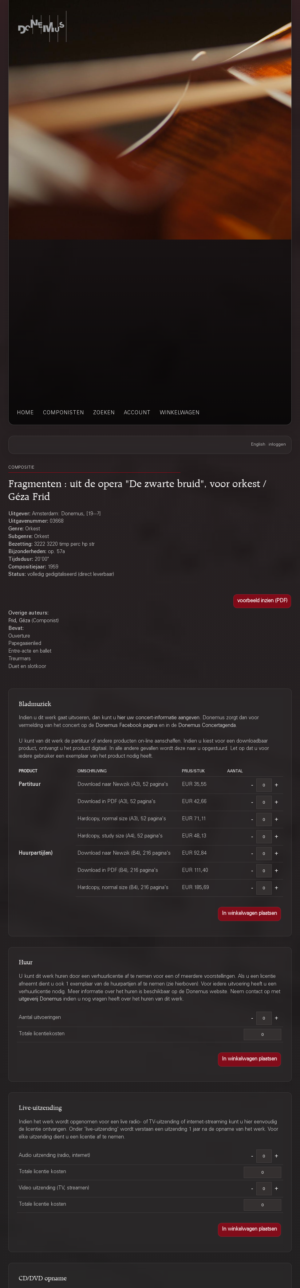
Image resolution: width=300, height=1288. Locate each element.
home (25, 413)
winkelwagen (179, 413)
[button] (262, 601)
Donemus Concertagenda (207, 725)
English (258, 445)
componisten (63, 413)
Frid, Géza (19, 621)
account (137, 413)
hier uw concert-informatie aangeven (158, 718)
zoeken (104, 413)
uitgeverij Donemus (40, 999)
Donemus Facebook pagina (126, 725)
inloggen (277, 445)
